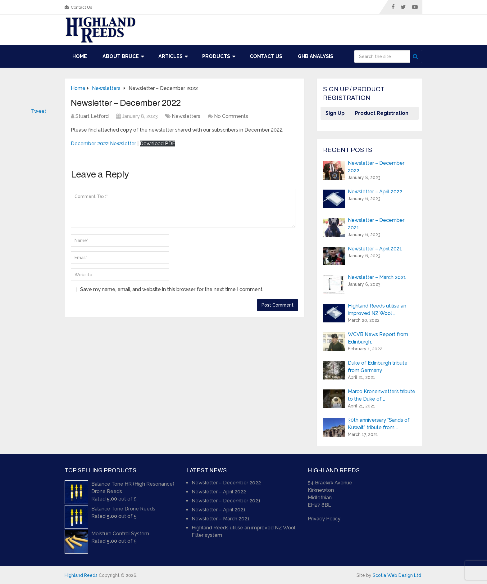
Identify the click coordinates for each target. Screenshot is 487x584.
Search (416, 56)
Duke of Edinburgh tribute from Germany (377, 366)
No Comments (231, 116)
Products (216, 56)
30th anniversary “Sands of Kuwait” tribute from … (379, 423)
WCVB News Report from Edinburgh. (378, 338)
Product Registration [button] (381, 113)
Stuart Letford (92, 116)
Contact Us (78, 7)
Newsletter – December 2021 (376, 224)
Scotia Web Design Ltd (397, 575)
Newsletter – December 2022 (376, 166)
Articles (170, 56)
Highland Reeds (81, 575)
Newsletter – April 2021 (375, 249)
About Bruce (120, 56)
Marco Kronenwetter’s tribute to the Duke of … (381, 395)
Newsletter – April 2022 (375, 192)
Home (79, 56)
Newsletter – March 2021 (377, 277)
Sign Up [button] (335, 113)
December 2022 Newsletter (103, 143)
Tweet (38, 111)
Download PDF (157, 143)
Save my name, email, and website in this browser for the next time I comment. (171, 289)
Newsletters (186, 116)
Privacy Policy (324, 519)
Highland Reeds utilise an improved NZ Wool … (377, 309)
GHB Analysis (315, 56)
